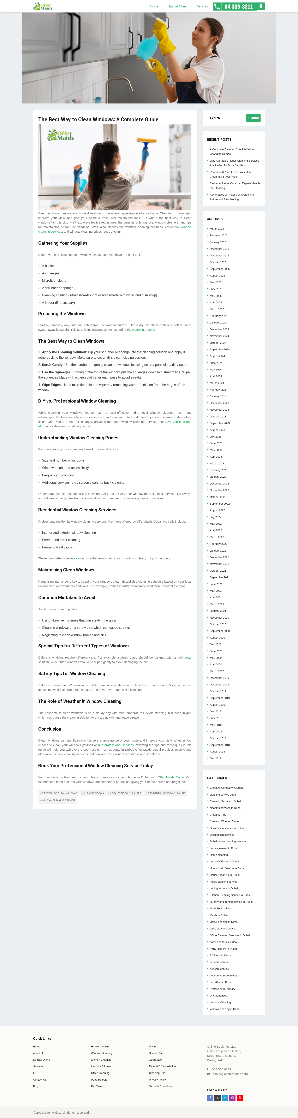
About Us (38, 1053)
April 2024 (216, 376)
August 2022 (217, 510)
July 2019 (215, 711)
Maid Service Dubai (221, 908)
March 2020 (217, 671)
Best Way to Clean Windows (60, 793)
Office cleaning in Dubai (224, 921)
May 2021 (216, 590)
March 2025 (217, 309)
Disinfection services (222, 834)
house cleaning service (223, 881)
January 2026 (218, 242)
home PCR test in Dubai (224, 861)
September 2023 (220, 423)
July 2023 (215, 436)
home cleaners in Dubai (224, 848)
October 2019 (218, 691)
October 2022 (218, 497)
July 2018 (215, 758)
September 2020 (220, 630)
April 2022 (216, 530)
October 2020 (218, 624)
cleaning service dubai (223, 794)
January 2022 (218, 550)
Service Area (156, 1053)
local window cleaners (125, 793)
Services (202, 6)
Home (154, 6)
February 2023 (218, 470)
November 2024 (219, 336)
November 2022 (219, 490)
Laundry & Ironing (101, 1066)
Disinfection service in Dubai (227, 828)
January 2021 (218, 610)
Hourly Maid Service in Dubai (227, 868)
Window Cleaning (220, 1002)
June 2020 (216, 651)
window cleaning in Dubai (225, 1009)
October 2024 (218, 342)
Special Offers (177, 6)
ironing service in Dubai (224, 888)
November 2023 (219, 409)
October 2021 (218, 570)
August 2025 (217, 275)
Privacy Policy (157, 1079)
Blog (35, 1086)
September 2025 (220, 268)
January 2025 (218, 322)
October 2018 (218, 738)
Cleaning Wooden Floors (224, 821)
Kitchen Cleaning (101, 1059)
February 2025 (218, 315)
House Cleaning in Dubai (225, 874)
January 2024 (218, 396)
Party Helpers (99, 1079)
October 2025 (218, 262)
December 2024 (219, 329)
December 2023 (219, 403)
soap (188, 657)
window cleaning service (58, 800)
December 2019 (219, 677)
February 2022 (218, 543)
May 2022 (216, 523)
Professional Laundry (222, 989)
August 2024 (217, 356)
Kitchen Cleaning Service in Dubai (230, 895)
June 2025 (216, 289)
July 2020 (215, 644)
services (75, 558)
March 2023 (217, 463)
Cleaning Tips (218, 814)
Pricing (153, 1046)
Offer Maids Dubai (171, 777)
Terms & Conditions (160, 1086)
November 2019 (219, 684)
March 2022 (217, 537)
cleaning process (143, 329)
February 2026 (218, 235)
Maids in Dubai (219, 915)
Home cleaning (219, 854)
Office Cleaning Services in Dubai (230, 935)
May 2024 (216, 369)
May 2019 (216, 724)
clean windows (94, 793)
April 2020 (216, 664)
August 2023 (217, 430)
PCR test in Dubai (220, 955)
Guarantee (155, 1059)
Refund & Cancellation (162, 1066)
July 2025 (215, 282)
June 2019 (216, 718)
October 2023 (218, 416)
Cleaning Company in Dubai (226, 787)
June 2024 (216, 362)
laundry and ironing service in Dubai (231, 901)
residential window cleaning (166, 793)
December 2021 (219, 557)
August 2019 (217, 704)
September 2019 (220, 698)
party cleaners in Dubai (223, 942)
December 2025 (219, 248)
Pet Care (96, 1086)
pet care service (219, 962)
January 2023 (218, 476)
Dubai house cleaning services (228, 841)
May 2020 (216, 657)
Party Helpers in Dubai (223, 948)
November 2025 (219, 255)
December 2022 (219, 483)
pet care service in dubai (224, 975)
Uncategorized (218, 995)
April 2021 (216, 597)
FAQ (35, 1073)
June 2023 (216, 443)
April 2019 (216, 731)
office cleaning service (223, 928)
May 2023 (216, 450)
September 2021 (220, 577)
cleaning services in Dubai (225, 807)
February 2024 (218, 389)
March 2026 (217, 228)
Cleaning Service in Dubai (225, 801)
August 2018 (217, 751)
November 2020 (219, 617)
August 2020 (217, 637)
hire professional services (116, 745)
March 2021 (217, 604)
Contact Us (39, 1079)
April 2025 (216, 302)
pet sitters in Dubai (221, 982)
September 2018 (220, 745)
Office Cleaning (100, 1073)
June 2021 (216, 584)
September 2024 (220, 349)
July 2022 (215, 517)
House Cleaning (100, 1046)
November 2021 (219, 563)
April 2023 (216, 456)
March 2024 (217, 383)
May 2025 (216, 295)
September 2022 (220, 503)
